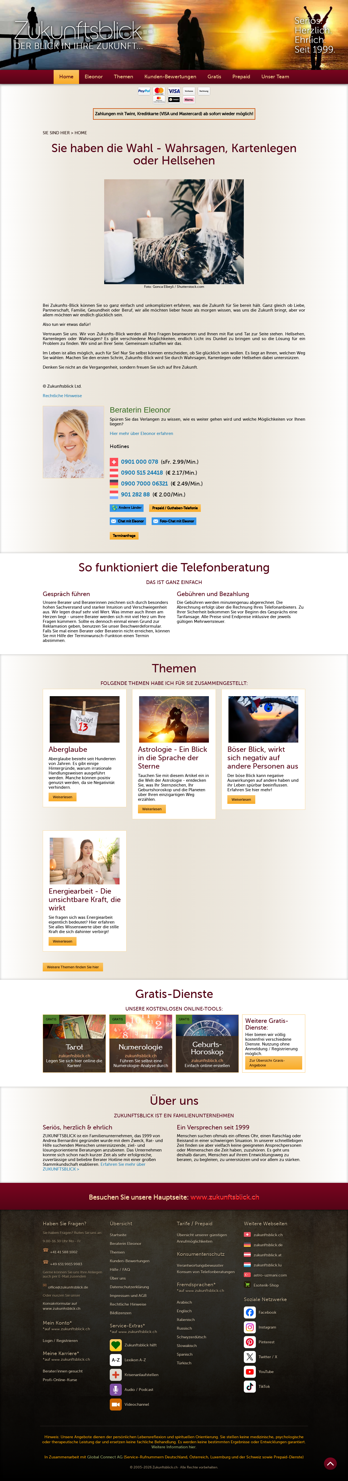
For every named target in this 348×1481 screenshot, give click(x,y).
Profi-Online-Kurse (60, 1380)
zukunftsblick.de (268, 1245)
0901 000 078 (139, 462)
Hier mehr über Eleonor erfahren (141, 433)
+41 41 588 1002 (63, 1252)
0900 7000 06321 (144, 484)
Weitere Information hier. (174, 1447)
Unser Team (275, 76)
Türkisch (184, 1363)
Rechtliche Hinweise (62, 396)
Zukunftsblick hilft (141, 1345)
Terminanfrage (124, 536)
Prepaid (241, 76)
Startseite (118, 1235)
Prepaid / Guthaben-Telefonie (175, 508)
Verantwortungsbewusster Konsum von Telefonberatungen (206, 1268)
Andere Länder (130, 508)
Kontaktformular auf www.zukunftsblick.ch (61, 1306)
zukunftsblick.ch (268, 1235)
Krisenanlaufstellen (141, 1375)
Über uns (118, 1278)
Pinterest (267, 1342)
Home (66, 76)
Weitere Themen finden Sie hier (73, 967)
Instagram (267, 1327)
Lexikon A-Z (135, 1360)
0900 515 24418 (142, 473)
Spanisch (184, 1354)
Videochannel (137, 1404)
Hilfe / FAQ (120, 1270)
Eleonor (94, 76)
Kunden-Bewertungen (170, 76)
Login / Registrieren (60, 1341)
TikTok (264, 1387)
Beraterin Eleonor (125, 1244)
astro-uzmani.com (270, 1275)
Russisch (184, 1328)
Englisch (184, 1311)
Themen (123, 76)
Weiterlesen (62, 797)
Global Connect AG (105, 1457)
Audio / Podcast (139, 1390)
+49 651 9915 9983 (66, 1264)
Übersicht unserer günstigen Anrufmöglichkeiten (202, 1238)
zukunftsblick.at (268, 1255)
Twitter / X (268, 1357)
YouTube (266, 1372)
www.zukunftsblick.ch (224, 1197)
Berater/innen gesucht (63, 1371)
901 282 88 (135, 495)
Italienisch (186, 1320)
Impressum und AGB (128, 1296)
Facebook (267, 1312)
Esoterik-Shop (266, 1285)
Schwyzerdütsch (191, 1337)
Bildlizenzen (120, 1313)
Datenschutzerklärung (129, 1287)
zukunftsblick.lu (268, 1265)
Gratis (214, 76)
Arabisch (184, 1302)
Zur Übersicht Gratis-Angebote (267, 1062)
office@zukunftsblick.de (68, 1287)
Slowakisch (187, 1346)
